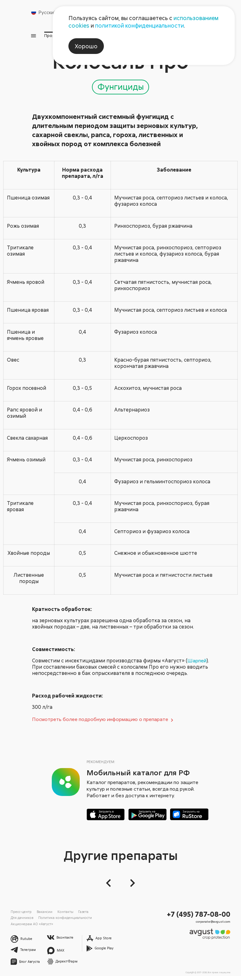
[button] (110, 884)
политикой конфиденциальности (139, 25)
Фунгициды (120, 81)
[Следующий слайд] (130, 884)
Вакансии (42, 912)
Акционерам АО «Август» (82, 918)
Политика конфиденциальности (34, 918)
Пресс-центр (20, 912)
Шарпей (44, 661)
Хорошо (86, 46)
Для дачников (98, 912)
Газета (78, 912)
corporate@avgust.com (214, 921)
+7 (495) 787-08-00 (201, 914)
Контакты (61, 912)
